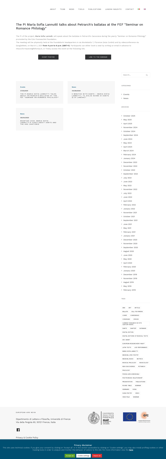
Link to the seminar (98, 57)
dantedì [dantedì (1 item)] (133, 328)
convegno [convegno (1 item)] (126, 319)
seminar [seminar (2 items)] (138, 385)
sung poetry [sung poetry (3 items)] (127, 393)
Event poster (48, 57)
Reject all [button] (97, 456)
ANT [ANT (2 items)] (130, 308)
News (71, 9)
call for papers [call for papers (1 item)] (137, 311)
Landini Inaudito (113, 9)
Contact (130, 9)
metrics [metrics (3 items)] (140, 359)
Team (62, 9)
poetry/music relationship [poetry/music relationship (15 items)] (132, 378)
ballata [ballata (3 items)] (125, 311)
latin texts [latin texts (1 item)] (126, 347)
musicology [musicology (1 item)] (143, 362)
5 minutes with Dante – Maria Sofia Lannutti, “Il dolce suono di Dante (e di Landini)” (91, 95)
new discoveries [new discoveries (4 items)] (128, 366)
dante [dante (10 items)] (124, 328)
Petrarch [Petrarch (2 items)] (141, 366)
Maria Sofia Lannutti (43, 36)
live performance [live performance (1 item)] (140, 347)
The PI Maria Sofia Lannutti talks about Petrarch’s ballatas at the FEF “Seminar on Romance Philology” (39, 95)
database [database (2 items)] (142, 328)
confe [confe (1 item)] (124, 315)
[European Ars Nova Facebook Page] (18, 431)
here (131, 450)
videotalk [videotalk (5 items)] (126, 397)
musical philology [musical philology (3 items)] (129, 362)
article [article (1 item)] (137, 308)
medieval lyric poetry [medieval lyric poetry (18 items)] (130, 355)
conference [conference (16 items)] (134, 315)
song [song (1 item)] (134, 389)
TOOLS (81, 9)
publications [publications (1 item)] (140, 382)
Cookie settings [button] (83, 456)
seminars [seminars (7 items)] (125, 389)
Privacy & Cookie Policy (27, 437)
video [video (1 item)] (137, 393)
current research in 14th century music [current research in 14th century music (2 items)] (132, 323)
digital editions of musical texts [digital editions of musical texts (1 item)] (135, 336)
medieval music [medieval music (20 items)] (128, 359)
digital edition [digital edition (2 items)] (127, 332)
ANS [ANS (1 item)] (123, 308)
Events (22, 87)
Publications (94, 9)
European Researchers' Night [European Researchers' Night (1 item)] (133, 343)
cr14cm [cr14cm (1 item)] (136, 319)
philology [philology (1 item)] (126, 370)
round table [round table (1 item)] (127, 385)
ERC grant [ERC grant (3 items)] (126, 340)
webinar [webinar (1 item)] (136, 397)
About (53, 9)
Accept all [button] (70, 456)
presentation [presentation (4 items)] (127, 382)
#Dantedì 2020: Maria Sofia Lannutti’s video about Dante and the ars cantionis (38, 122)
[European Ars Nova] (29, 9)
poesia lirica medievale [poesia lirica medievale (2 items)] (130, 374)
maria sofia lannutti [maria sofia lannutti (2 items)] (130, 351)
